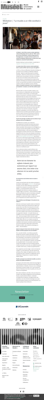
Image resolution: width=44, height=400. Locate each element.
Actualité (4, 18)
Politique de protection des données (15, 397)
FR (12, 2)
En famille (4, 351)
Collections (15, 357)
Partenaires (15, 367)
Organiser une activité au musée (26, 357)
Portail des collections (25, 375)
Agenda (3, 365)
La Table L (4, 373)
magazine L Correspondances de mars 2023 (25, 63)
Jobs (24, 362)
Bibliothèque (25, 372)
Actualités (15, 360)
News (8, 14)
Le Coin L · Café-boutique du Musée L (6, 369)
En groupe (4, 354)
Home (5, 14)
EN (18, 2)
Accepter (31, 395)
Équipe (14, 362)
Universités (25, 351)
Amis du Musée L (16, 365)
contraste (5, 2)
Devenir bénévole (26, 360)
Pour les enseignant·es (26, 379)
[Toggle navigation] (38, 7)
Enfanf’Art (31, 184)
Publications (25, 382)
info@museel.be (38, 366)
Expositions (4, 362)
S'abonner (22, 297)
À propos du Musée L (17, 352)
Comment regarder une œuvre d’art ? (26, 136)
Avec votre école (5, 356)
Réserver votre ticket (5, 376)
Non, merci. (36, 395)
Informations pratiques (5, 359)
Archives (24, 369)
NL (15, 2)
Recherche (25, 354)
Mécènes (14, 370)
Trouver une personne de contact (36, 369)
